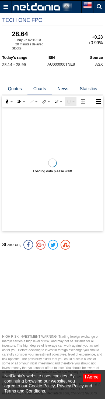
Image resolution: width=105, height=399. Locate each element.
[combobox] (58, 101)
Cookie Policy (42, 386)
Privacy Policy (70, 386)
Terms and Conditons (24, 391)
